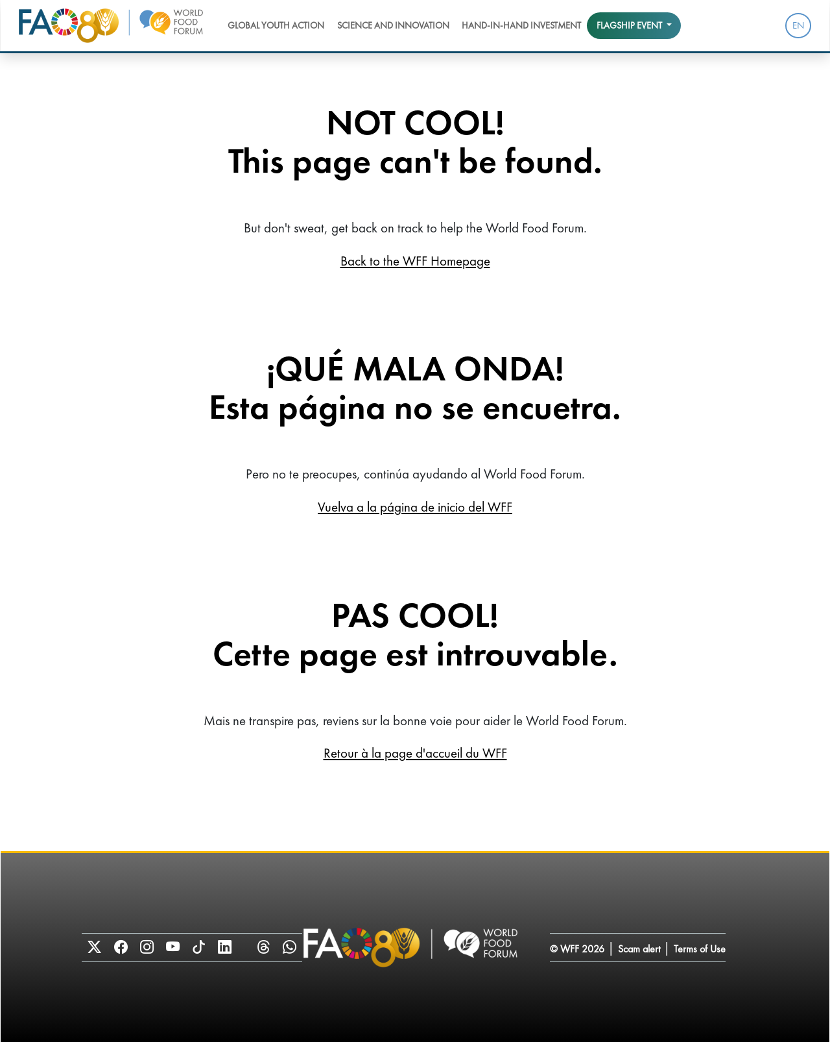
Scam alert (639, 949)
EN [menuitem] (798, 25)
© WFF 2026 (577, 949)
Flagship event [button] (630, 25)
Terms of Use (700, 949)
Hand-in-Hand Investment (521, 25)
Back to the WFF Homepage (415, 260)
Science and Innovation (393, 25)
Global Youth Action (276, 25)
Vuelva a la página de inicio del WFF (415, 506)
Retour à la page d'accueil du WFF (415, 753)
